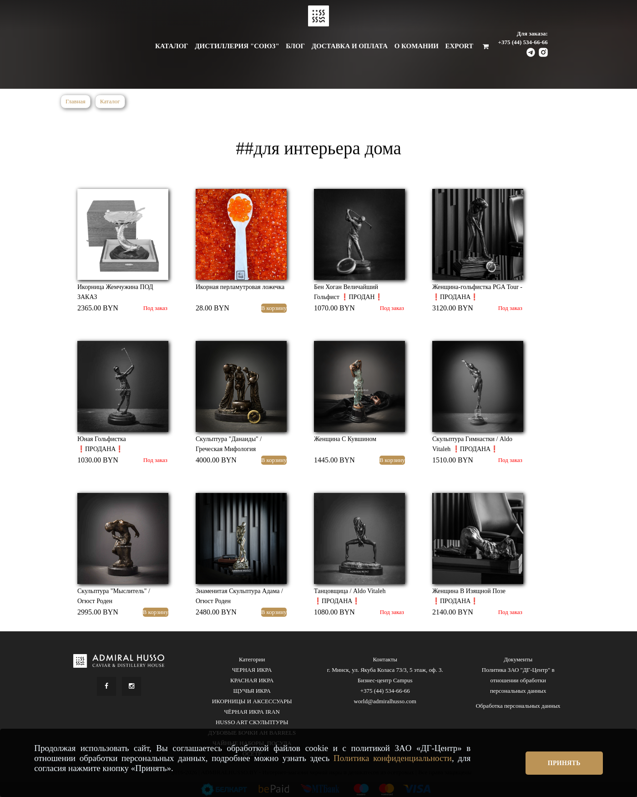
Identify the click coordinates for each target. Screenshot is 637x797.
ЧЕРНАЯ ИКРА (252, 669)
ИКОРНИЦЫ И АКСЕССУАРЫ (252, 701)
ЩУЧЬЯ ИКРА (252, 690)
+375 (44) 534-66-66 (523, 42)
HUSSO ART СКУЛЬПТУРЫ (252, 722)
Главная (76, 101)
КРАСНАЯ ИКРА (251, 680)
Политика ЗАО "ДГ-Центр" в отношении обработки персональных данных (518, 680)
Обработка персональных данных (518, 705)
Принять (564, 763)
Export (459, 46)
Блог (295, 46)
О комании (416, 46)
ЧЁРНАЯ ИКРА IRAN (252, 711)
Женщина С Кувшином (345, 439)
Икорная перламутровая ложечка (240, 287)
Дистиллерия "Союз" (237, 46)
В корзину (274, 308)
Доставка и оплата (350, 46)
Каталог (171, 46)
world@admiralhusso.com (385, 701)
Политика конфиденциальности (393, 758)
